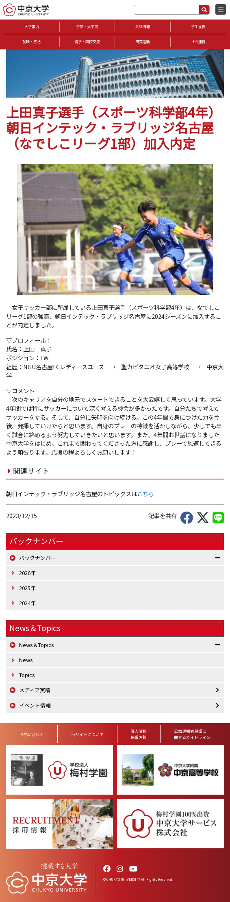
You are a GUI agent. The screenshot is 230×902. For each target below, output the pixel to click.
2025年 (27, 588)
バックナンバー (37, 558)
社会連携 (198, 41)
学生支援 (198, 26)
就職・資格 (31, 41)
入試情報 (142, 26)
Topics (27, 675)
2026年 (27, 573)
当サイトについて (87, 734)
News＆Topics (35, 628)
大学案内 (31, 26)
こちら (145, 493)
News (26, 660)
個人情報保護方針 (138, 734)
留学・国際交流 (87, 41)
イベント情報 (35, 705)
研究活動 (142, 41)
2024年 (27, 603)
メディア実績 (34, 690)
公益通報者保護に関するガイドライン (192, 734)
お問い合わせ (32, 734)
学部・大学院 (87, 26)
